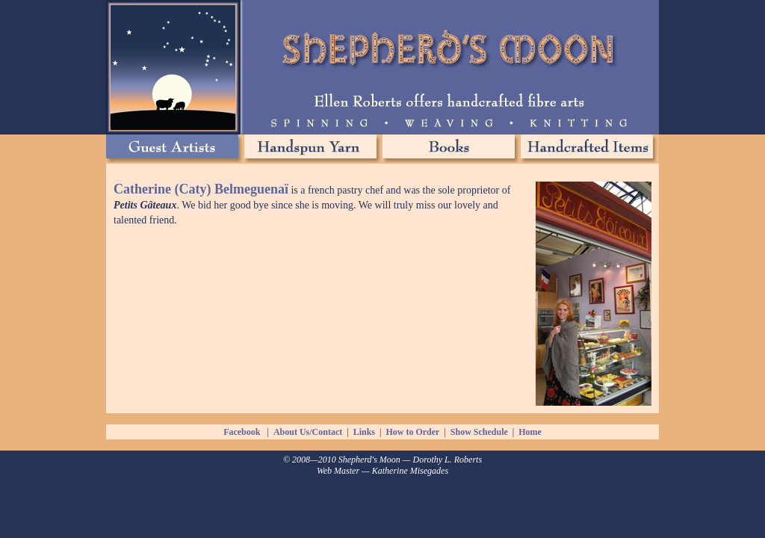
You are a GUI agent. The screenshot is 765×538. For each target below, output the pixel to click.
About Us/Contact (307, 432)
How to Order (412, 432)
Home (530, 432)
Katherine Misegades (410, 471)
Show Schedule (479, 432)
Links (364, 432)
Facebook (241, 432)
